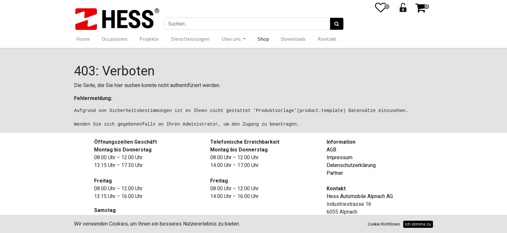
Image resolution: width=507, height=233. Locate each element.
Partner (335, 173)
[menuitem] (83, 38)
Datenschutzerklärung (351, 165)
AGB (331, 150)
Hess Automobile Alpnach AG (360, 196)
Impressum (339, 157)
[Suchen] (336, 24)
